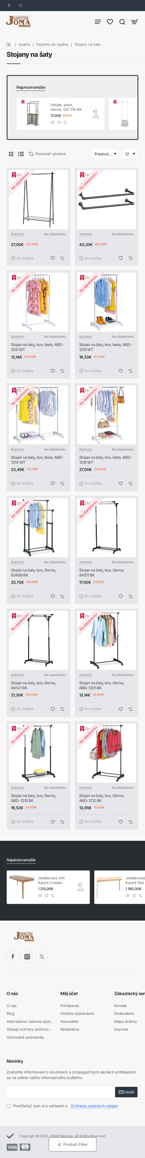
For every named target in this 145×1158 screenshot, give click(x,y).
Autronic (17, 234)
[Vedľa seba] (11, 153)
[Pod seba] (21, 153)
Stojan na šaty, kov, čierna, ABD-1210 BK (33, 798)
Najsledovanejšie (21, 859)
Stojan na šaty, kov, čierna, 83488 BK (33, 573)
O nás (12, 993)
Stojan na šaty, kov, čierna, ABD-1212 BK (101, 798)
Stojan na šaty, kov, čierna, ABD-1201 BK (101, 685)
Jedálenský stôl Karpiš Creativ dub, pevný (51, 880)
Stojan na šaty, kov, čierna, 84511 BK (101, 573)
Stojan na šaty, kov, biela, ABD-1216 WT (105, 460)
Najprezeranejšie (30, 87)
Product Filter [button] (75, 1144)
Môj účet (69, 993)
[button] (52, 122)
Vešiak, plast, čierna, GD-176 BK (66, 107)
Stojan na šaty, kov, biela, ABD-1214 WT (37, 460)
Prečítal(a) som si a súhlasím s (63, 1105)
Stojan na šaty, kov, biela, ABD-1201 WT (37, 347)
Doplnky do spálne (52, 44)
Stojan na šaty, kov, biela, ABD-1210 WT (105, 347)
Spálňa (24, 44)
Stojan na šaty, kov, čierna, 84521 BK (33, 685)
